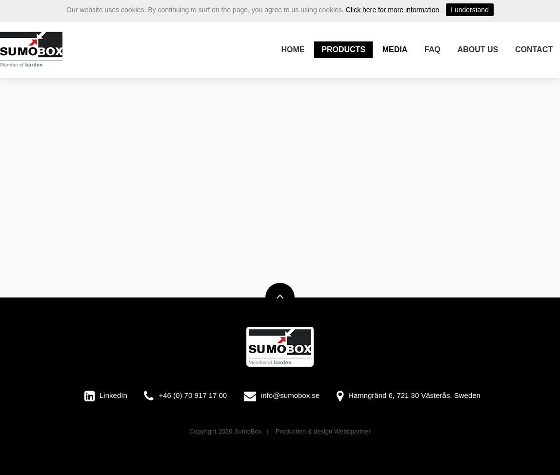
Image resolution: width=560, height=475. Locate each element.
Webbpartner (352, 431)
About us (478, 49)
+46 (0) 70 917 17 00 (193, 395)
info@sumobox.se (290, 395)
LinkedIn (113, 395)
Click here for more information (392, 10)
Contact (534, 49)
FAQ (432, 49)
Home (293, 49)
